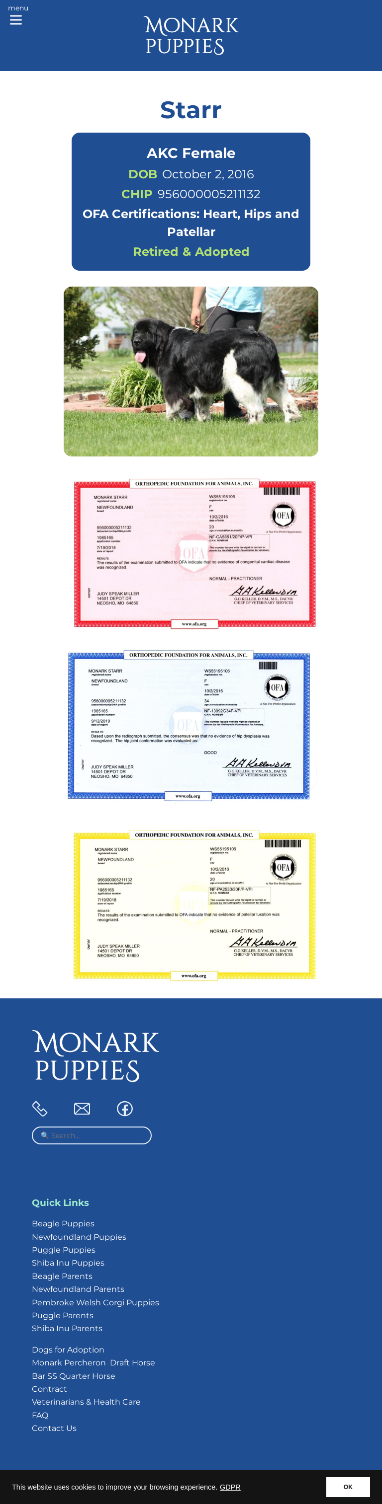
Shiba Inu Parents (67, 1328)
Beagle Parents (62, 1276)
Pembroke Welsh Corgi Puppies (95, 1302)
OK (348, 1487)
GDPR (230, 1487)
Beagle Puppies (63, 1223)
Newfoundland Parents (78, 1289)
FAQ (40, 1415)
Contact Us (54, 1428)
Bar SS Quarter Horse (73, 1376)
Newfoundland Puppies (79, 1237)
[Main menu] (18, 16)
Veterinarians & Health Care (86, 1402)
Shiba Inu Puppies (68, 1263)
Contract (49, 1389)
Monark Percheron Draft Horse (93, 1362)
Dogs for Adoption (68, 1349)
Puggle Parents (63, 1315)
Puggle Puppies (64, 1250)
